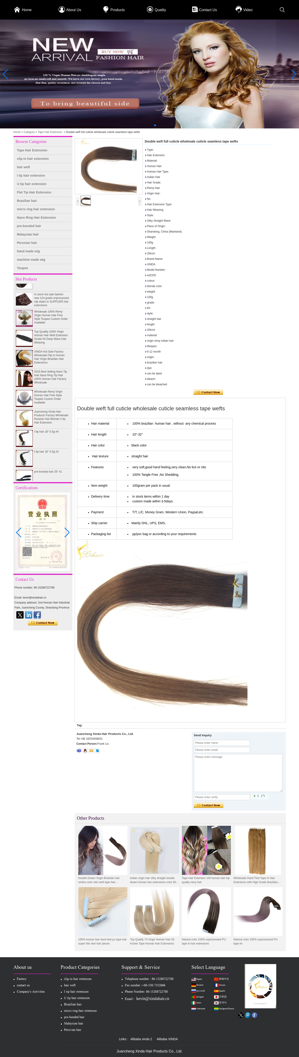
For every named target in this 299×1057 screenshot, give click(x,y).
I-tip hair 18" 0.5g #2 (46, 453)
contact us (23, 985)
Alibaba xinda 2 (141, 1039)
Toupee (22, 268)
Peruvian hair (27, 243)
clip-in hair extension (33, 158)
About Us (73, 10)
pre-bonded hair (29, 226)
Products (117, 10)
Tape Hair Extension (50, 132)
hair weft (23, 167)
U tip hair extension (32, 184)
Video (247, 10)
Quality (160, 10)
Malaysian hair (28, 234)
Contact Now (42, 623)
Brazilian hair (27, 201)
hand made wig (28, 251)
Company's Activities (31, 992)
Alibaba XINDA (167, 1039)
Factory (22, 979)
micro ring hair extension (36, 209)
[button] (144, 125)
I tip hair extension (31, 175)
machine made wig (31, 259)
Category (29, 132)
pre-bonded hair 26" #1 (48, 473)
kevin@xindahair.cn (152, 998)
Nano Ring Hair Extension (36, 217)
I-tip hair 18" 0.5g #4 (46, 433)
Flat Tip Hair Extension (34, 192)
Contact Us (208, 10)
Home (27, 10)
